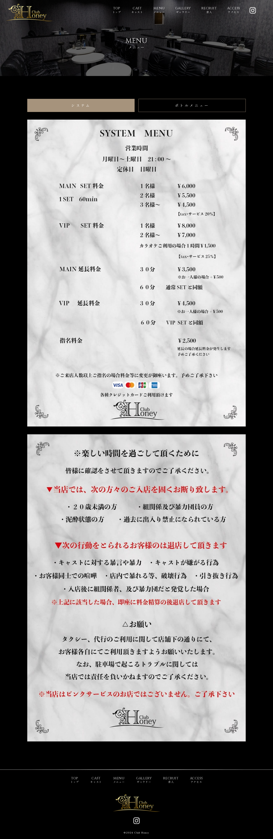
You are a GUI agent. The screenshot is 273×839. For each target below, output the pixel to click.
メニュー (159, 10)
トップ (116, 10)
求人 (209, 10)
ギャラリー (183, 10)
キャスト (137, 10)
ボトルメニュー (192, 105)
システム (81, 105)
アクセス (233, 10)
